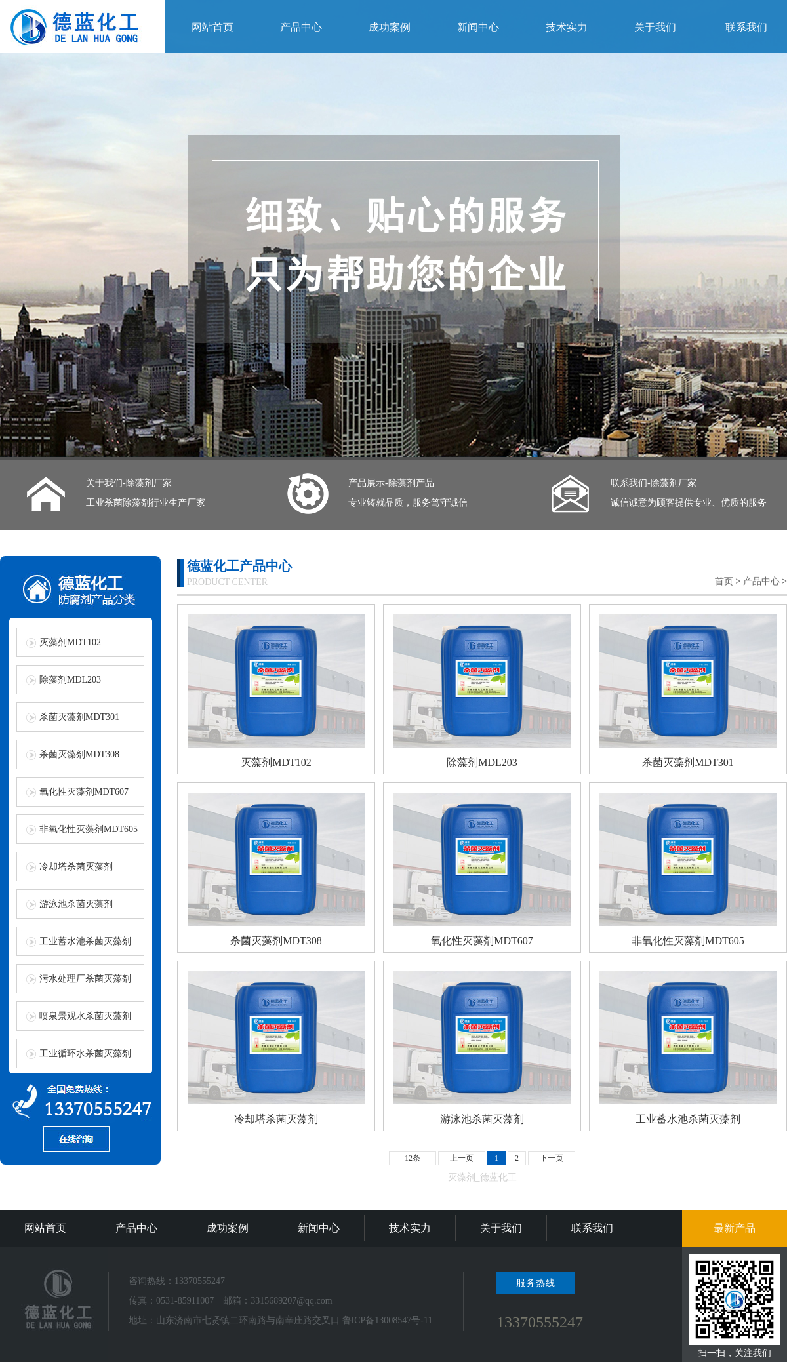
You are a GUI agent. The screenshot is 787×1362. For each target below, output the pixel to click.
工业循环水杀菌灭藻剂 (85, 1053)
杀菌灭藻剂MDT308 (79, 754)
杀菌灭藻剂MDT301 (79, 717)
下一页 (551, 1158)
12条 (412, 1158)
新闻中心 (478, 27)
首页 (724, 581)
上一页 (462, 1158)
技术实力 (567, 27)
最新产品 (735, 1227)
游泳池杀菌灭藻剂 (76, 904)
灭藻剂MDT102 (70, 642)
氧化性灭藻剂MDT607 (84, 792)
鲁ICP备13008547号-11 (387, 1320)
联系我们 (746, 27)
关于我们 (655, 27)
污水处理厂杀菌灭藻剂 (85, 979)
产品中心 (301, 27)
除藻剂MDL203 (70, 680)
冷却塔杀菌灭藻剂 (76, 866)
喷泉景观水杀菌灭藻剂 (85, 1016)
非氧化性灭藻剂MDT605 (88, 829)
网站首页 (212, 27)
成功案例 (390, 27)
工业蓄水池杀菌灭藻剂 (85, 941)
